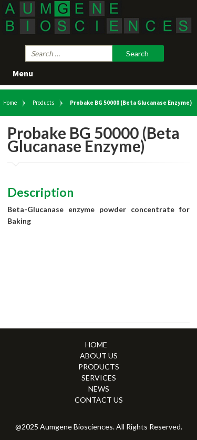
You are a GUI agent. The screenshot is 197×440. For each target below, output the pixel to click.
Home (10, 102)
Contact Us (99, 399)
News (98, 388)
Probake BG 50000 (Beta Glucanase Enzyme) (131, 102)
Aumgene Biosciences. (78, 426)
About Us (99, 355)
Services (98, 377)
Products (43, 102)
